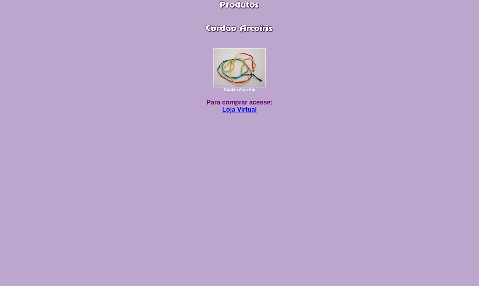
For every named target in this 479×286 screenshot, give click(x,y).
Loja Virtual (239, 109)
